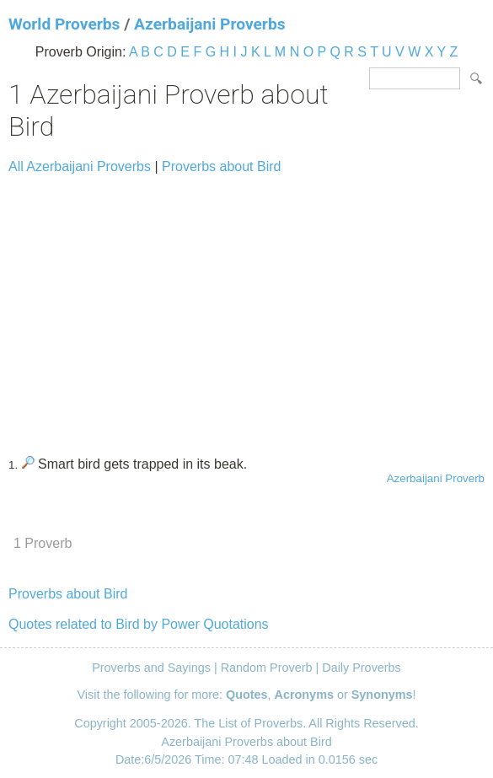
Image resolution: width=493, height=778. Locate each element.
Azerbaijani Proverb (436, 478)
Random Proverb (267, 667)
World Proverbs (64, 24)
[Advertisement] (246, 308)
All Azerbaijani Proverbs (79, 166)
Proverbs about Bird (221, 166)
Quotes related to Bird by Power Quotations (138, 624)
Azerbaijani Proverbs (209, 24)
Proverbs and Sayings (151, 667)
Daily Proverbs (361, 667)
